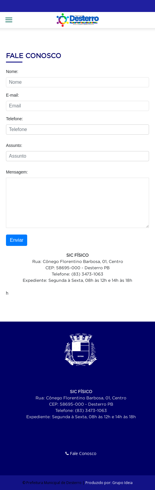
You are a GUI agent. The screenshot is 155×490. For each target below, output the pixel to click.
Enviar (16, 240)
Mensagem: (17, 172)
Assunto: (14, 145)
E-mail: (12, 95)
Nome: (12, 71)
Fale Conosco (80, 453)
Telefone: (14, 118)
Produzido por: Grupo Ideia (109, 482)
